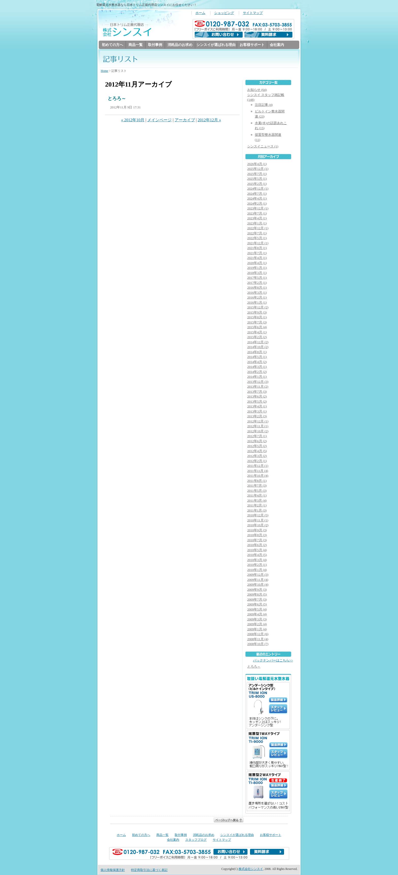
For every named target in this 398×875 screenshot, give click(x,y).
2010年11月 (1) (257, 520)
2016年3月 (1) (257, 293)
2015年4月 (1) (257, 332)
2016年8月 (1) (257, 288)
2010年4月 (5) (257, 555)
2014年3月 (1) (257, 367)
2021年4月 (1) (257, 258)
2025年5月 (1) (257, 179)
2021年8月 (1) (257, 248)
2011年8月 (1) (257, 481)
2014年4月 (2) (257, 362)
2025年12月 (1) (257, 169)
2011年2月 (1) (257, 505)
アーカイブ (185, 120)
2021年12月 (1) (257, 243)
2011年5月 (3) (257, 491)
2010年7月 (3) (257, 540)
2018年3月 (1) (257, 273)
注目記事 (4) (264, 105)
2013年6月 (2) (257, 397)
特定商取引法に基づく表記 (149, 870)
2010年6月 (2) (257, 545)
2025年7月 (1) (257, 174)
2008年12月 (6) (257, 634)
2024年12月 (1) (257, 189)
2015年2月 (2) (257, 337)
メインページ (159, 120)
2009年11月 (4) (257, 580)
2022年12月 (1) (257, 228)
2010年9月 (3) (257, 530)
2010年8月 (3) (257, 535)
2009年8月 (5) (257, 595)
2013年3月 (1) (257, 412)
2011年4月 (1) (257, 496)
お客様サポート (252, 44)
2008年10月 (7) (257, 644)
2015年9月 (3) (257, 313)
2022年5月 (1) (257, 238)
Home (104, 71)
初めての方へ (112, 44)
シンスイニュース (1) (262, 146)
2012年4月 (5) (257, 451)
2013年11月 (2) (257, 387)
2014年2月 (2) (257, 372)
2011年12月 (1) (257, 466)
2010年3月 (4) (257, 560)
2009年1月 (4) (257, 629)
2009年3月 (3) (257, 619)
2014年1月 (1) (257, 377)
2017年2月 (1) (257, 283)
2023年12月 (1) (257, 208)
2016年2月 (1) (257, 298)
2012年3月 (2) (257, 456)
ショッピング (224, 13)
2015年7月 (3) (257, 322)
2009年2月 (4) (257, 624)
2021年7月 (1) (257, 253)
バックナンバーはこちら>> (273, 661)
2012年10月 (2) (257, 431)
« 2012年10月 (132, 120)
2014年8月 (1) (257, 352)
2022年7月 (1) (257, 233)
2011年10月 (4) (257, 476)
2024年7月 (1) (257, 194)
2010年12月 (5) (257, 515)
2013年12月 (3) (257, 382)
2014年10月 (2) (257, 347)
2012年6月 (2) (257, 441)
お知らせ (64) (257, 90)
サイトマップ (253, 13)
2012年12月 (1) (257, 421)
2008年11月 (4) (257, 639)
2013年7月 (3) (257, 392)
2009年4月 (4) (257, 614)
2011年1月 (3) (257, 511)
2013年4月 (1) (257, 406)
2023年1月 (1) (257, 223)
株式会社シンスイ (251, 869)
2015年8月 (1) (257, 317)
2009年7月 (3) (257, 600)
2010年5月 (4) (257, 550)
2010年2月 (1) (257, 565)
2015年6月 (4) (257, 327)
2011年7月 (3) (257, 486)
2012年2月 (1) (257, 461)
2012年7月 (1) (257, 436)
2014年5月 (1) (257, 357)
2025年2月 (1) (257, 184)
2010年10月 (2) (257, 525)
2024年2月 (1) (257, 204)
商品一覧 (135, 44)
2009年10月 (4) (257, 585)
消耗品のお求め (180, 44)
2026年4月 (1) (257, 164)
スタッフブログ (196, 840)
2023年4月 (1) (257, 218)
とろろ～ (117, 98)
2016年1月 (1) (257, 303)
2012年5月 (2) (257, 446)
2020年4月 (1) (257, 263)
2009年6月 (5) (257, 604)
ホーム (200, 13)
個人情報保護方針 (113, 870)
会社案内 (277, 44)
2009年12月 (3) (257, 575)
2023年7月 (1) (257, 214)
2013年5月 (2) (257, 402)
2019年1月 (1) (257, 268)
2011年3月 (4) (257, 501)
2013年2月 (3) (257, 416)
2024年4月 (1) (257, 199)
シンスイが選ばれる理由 (216, 44)
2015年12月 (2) (257, 307)
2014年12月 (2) (257, 342)
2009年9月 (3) (257, 590)
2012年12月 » (209, 120)
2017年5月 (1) (257, 278)
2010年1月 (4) (257, 570)
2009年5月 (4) (257, 610)
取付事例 (155, 44)
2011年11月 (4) (257, 471)
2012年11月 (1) (257, 426)
